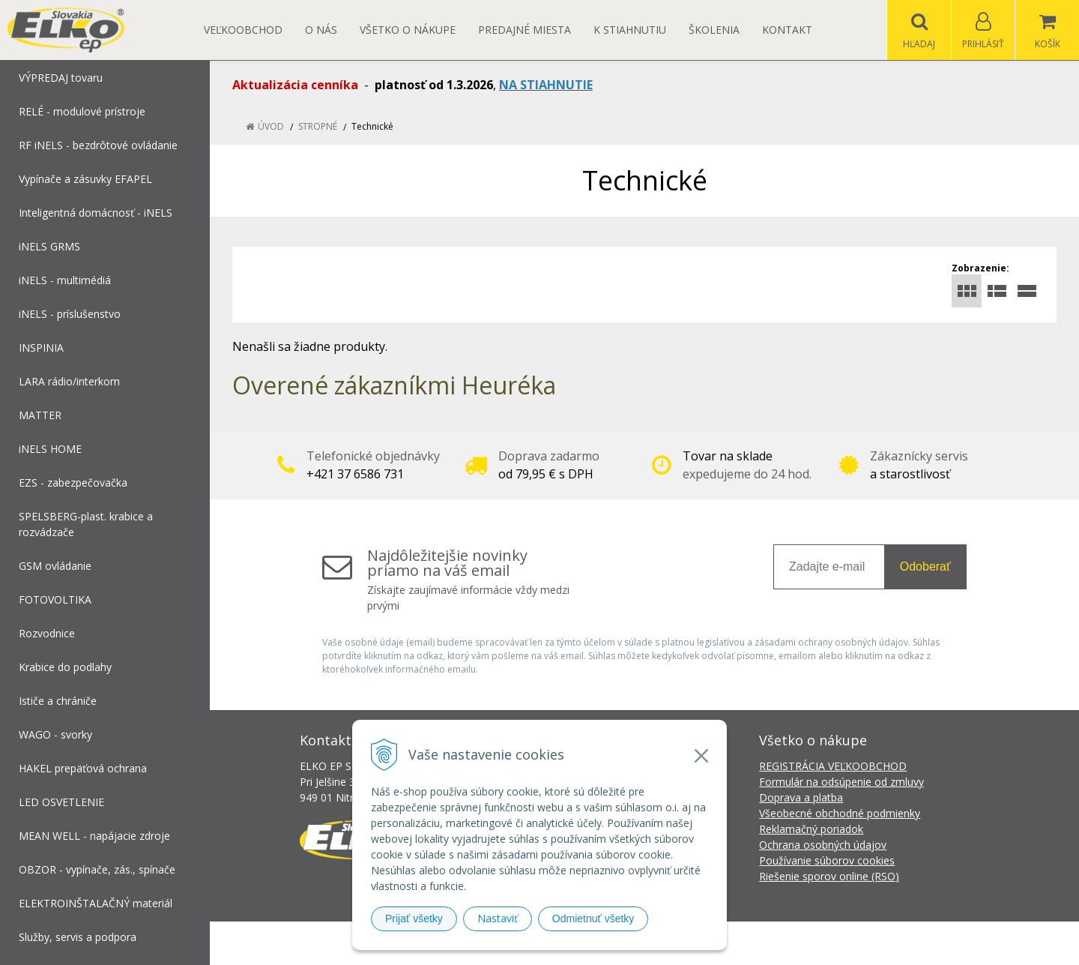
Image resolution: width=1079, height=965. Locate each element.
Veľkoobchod (243, 29)
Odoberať (925, 566)
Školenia (714, 29)
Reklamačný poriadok (811, 829)
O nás (321, 29)
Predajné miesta (524, 29)
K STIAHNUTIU (629, 29)
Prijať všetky (414, 919)
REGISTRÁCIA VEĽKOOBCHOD (833, 766)
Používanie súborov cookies (827, 860)
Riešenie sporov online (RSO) (829, 876)
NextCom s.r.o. (808, 943)
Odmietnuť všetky (593, 919)
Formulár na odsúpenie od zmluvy (841, 782)
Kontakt (787, 29)
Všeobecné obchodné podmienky (839, 813)
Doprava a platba (801, 797)
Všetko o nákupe (408, 29)
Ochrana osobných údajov (822, 845)
